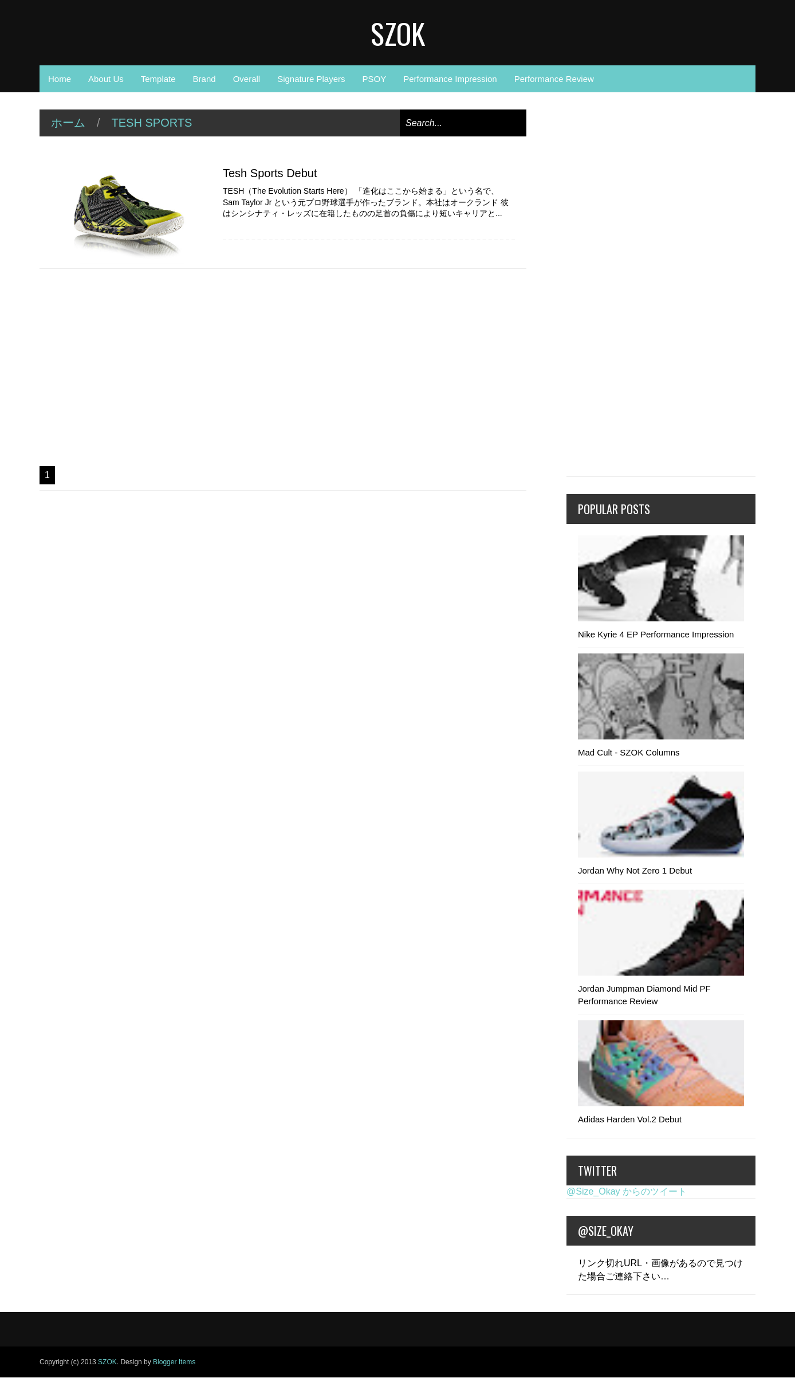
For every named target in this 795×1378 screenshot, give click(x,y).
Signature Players (311, 79)
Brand (204, 79)
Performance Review (554, 79)
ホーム (68, 122)
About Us (106, 79)
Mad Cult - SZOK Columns (629, 752)
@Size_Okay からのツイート (626, 1191)
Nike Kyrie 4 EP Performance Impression (656, 634)
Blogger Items (174, 1362)
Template (158, 79)
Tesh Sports (152, 122)
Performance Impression (450, 79)
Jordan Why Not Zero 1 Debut (635, 870)
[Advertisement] (283, 367)
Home (59, 79)
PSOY (375, 79)
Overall (247, 79)
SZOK (398, 32)
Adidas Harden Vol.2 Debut (630, 1119)
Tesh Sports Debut (270, 173)
